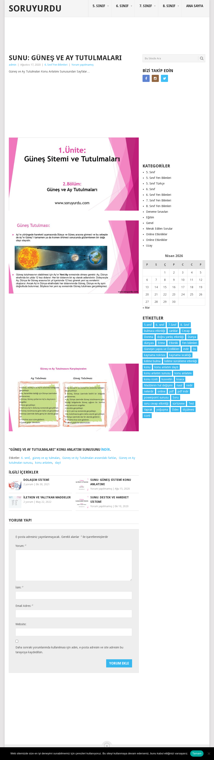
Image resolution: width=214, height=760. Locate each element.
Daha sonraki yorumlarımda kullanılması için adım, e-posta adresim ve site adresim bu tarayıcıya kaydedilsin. (69, 650)
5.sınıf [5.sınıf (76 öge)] (148, 324)
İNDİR (105, 450)
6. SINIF (122, 6)
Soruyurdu (35, 8)
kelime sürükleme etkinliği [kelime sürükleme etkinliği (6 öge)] (180, 361)
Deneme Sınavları (157, 211)
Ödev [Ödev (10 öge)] (175, 409)
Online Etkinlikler (156, 234)
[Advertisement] (85, 38)
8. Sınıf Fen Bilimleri (158, 206)
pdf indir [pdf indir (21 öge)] (183, 391)
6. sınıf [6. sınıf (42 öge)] (160, 324)
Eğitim (150, 217)
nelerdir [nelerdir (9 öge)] (149, 391)
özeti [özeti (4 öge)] (147, 415)
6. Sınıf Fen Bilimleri (56, 64)
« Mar (146, 307)
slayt (58, 462)
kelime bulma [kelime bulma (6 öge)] (152, 361)
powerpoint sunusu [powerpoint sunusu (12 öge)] (156, 397)
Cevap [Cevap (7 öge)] (186, 330)
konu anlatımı (43, 462)
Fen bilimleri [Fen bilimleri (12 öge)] (189, 343)
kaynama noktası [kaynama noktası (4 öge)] (154, 355)
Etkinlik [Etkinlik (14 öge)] (173, 343)
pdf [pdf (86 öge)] (171, 391)
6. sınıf (25, 458)
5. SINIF (99, 6)
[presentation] (47, 667)
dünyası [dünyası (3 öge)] (149, 343)
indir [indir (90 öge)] (186, 349)
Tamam (196, 753)
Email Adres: (24, 606)
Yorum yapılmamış (82, 64)
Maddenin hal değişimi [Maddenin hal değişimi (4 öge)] (158, 385)
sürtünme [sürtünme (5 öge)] (178, 403)
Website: (20, 624)
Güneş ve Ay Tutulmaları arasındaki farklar (89, 458)
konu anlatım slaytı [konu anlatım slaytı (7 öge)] (166, 367)
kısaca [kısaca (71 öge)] (180, 379)
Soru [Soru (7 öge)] (176, 397)
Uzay (149, 245)
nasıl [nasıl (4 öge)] (179, 385)
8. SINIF (169, 6)
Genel (149, 223)
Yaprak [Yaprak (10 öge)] (148, 409)
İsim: (19, 587)
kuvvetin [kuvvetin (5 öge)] (167, 379)
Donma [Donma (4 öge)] (148, 337)
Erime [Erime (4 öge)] (161, 343)
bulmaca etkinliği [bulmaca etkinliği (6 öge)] (154, 330)
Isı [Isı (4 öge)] (194, 349)
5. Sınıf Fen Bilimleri (158, 177)
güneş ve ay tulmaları (46, 458)
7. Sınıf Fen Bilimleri (158, 200)
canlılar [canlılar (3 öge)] (173, 330)
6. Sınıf (150, 189)
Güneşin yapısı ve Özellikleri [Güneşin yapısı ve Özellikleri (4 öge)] (161, 349)
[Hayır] (209, 753)
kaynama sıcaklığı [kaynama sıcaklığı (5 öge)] (180, 355)
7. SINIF (145, 6)
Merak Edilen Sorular (159, 228)
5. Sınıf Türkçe (155, 183)
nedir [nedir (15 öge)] (189, 385)
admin (12, 64)
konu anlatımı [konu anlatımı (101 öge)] (183, 373)
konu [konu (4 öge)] (147, 367)
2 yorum (28, 484)
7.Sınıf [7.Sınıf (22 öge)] (172, 324)
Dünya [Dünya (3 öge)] (192, 337)
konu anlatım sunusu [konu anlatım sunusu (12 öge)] (157, 373)
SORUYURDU (185, 33)
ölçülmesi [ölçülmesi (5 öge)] (188, 409)
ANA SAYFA (194, 6)
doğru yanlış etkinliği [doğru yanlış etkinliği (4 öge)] (170, 337)
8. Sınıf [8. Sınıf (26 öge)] (184, 324)
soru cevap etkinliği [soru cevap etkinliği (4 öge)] (156, 403)
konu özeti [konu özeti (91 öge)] (151, 379)
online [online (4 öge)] (161, 391)
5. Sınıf (150, 172)
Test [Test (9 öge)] (191, 403)
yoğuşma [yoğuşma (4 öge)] (162, 409)
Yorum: (20, 546)
